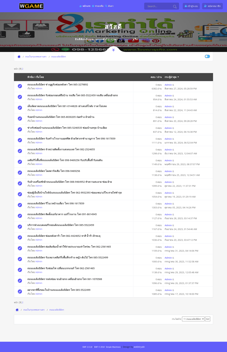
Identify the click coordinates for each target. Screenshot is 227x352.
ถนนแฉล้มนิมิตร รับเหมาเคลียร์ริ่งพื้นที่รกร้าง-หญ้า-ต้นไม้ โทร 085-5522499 (67, 257)
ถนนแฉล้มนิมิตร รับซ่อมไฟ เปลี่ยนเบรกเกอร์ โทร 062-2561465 (61, 268)
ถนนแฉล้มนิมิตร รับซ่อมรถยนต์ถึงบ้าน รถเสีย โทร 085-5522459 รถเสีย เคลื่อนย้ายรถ (72, 95)
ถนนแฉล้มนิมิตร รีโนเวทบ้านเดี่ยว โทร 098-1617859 (55, 203)
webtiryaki (139, 346)
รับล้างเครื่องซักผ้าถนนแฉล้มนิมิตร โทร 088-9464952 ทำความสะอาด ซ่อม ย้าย (69, 181)
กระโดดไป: (176, 319)
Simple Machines (113, 347)
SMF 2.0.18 (87, 347)
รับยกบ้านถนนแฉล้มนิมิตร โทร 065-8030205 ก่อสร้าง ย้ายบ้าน (60, 117)
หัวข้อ (30, 77)
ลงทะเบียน (145, 39)
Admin (38, 88)
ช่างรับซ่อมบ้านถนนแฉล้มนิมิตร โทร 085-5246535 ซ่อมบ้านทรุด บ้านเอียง (67, 127)
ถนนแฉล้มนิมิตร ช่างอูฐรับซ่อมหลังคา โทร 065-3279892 (57, 84)
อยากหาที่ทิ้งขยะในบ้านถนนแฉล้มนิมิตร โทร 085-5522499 (58, 290)
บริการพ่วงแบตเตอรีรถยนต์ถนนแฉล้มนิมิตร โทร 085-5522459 (60, 225)
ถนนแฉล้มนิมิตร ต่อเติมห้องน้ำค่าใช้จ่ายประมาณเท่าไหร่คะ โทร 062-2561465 (69, 246)
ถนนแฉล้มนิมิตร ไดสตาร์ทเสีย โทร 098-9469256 (53, 171)
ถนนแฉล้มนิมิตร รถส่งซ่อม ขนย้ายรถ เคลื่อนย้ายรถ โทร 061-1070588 (64, 279)
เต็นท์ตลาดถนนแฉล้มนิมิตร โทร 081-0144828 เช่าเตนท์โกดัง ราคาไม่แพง (67, 106)
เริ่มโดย (40, 77)
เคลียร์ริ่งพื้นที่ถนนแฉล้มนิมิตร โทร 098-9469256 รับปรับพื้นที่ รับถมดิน (65, 160)
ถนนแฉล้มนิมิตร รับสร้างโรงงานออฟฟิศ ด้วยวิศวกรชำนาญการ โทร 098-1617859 (71, 138)
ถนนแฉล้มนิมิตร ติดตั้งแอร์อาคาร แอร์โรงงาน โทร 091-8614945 (62, 214)
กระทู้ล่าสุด (172, 77)
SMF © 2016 (99, 347)
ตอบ (153, 77)
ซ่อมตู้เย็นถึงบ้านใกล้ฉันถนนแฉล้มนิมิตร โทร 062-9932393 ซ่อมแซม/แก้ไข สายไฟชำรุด (74, 192)
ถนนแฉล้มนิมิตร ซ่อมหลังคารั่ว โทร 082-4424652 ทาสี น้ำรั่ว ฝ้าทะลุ (63, 235)
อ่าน (159, 77)
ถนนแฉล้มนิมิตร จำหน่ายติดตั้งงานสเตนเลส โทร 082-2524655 (61, 149)
